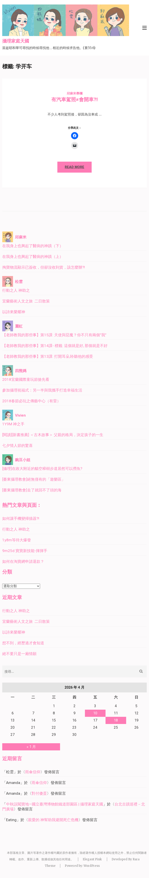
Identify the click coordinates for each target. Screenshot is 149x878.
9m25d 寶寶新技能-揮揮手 (24, 550)
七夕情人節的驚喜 (17, 445)
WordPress (92, 866)
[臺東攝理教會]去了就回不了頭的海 (31, 490)
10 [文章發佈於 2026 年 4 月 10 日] (95, 713)
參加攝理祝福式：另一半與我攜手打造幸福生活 (42, 390)
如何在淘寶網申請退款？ (23, 561)
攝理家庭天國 (15, 41)
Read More (74, 167)
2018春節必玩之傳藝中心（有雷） (31, 401)
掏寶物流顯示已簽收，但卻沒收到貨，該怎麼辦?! (43, 267)
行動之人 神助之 (16, 290)
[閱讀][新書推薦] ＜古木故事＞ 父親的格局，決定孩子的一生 (52, 435)
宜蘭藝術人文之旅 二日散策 (26, 301)
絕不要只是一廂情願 (19, 653)
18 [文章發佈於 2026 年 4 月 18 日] (116, 720)
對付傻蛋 (39, 793)
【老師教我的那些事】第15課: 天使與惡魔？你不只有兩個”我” (54, 335)
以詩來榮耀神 (13, 312)
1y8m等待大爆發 (16, 540)
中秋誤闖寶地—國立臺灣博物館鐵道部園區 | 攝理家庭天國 (54, 804)
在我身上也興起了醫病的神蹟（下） (32, 246)
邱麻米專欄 (74, 93)
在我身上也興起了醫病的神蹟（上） (32, 256)
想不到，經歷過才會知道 (23, 643)
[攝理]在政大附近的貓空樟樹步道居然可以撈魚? (42, 468)
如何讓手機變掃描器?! (20, 518)
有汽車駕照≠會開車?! (74, 99)
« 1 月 (31, 747)
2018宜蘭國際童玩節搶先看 (25, 379)
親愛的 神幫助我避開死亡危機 (53, 820)
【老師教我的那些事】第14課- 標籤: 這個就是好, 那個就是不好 (55, 345)
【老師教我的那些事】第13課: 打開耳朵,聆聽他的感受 (47, 356)
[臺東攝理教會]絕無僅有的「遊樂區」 (33, 479)
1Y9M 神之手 (13, 424)
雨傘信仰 (32, 772)
